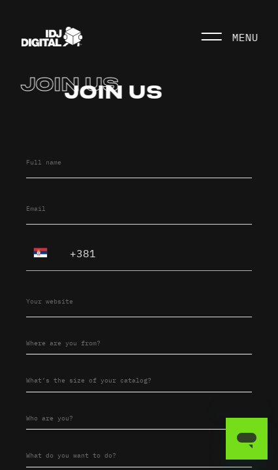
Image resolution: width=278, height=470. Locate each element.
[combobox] (139, 341)
